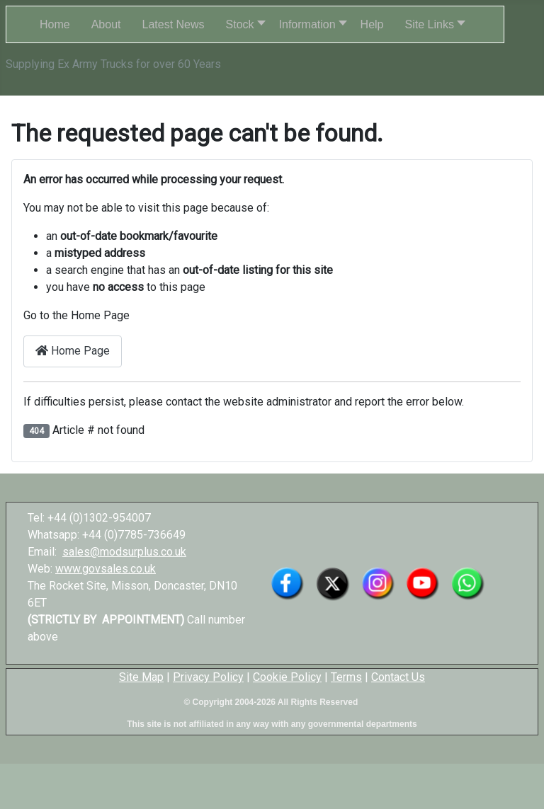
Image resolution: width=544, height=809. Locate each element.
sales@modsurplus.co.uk (124, 551)
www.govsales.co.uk (105, 568)
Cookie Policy (287, 677)
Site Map (141, 677)
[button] (241, 24)
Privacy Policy (208, 677)
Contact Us (398, 677)
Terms (346, 677)
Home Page (72, 350)
